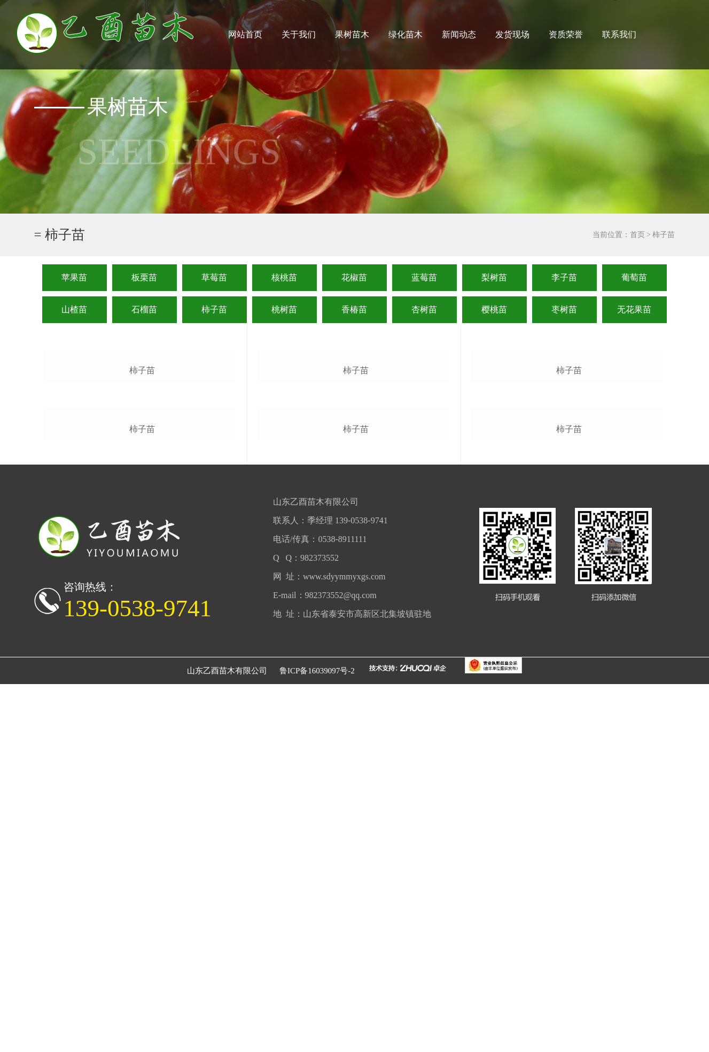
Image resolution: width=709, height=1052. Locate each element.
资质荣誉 (566, 34)
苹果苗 (74, 277)
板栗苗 (144, 277)
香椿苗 (354, 309)
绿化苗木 (405, 34)
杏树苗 (424, 309)
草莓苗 (214, 277)
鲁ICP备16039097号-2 (317, 1038)
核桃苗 (284, 277)
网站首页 (245, 34)
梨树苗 (494, 277)
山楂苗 (74, 309)
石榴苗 (144, 309)
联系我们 (619, 34)
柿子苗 (214, 309)
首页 (637, 235)
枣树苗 (564, 309)
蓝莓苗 (424, 277)
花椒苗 (354, 277)
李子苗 (564, 277)
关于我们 (299, 34)
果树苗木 (352, 34)
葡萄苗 (634, 277)
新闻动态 (459, 34)
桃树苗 (284, 309)
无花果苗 (634, 309)
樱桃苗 (494, 309)
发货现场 (512, 34)
